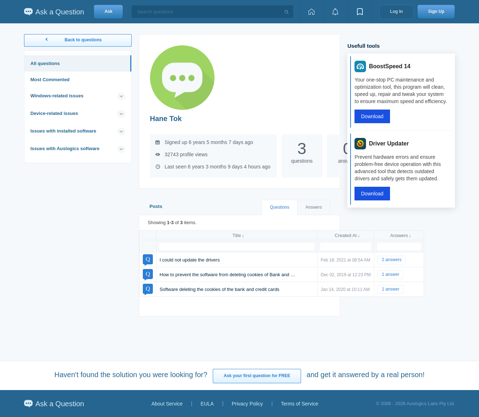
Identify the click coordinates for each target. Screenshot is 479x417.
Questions (279, 207)
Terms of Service (299, 404)
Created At (346, 235)
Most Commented (50, 79)
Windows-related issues (57, 95)
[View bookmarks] (360, 11)
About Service (167, 404)
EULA (207, 404)
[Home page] (311, 11)
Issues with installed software (63, 131)
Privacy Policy (247, 404)
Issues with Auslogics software (64, 148)
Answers (313, 207)
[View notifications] (335, 11)
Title (237, 235)
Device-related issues (54, 113)
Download (372, 116)
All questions (45, 63)
